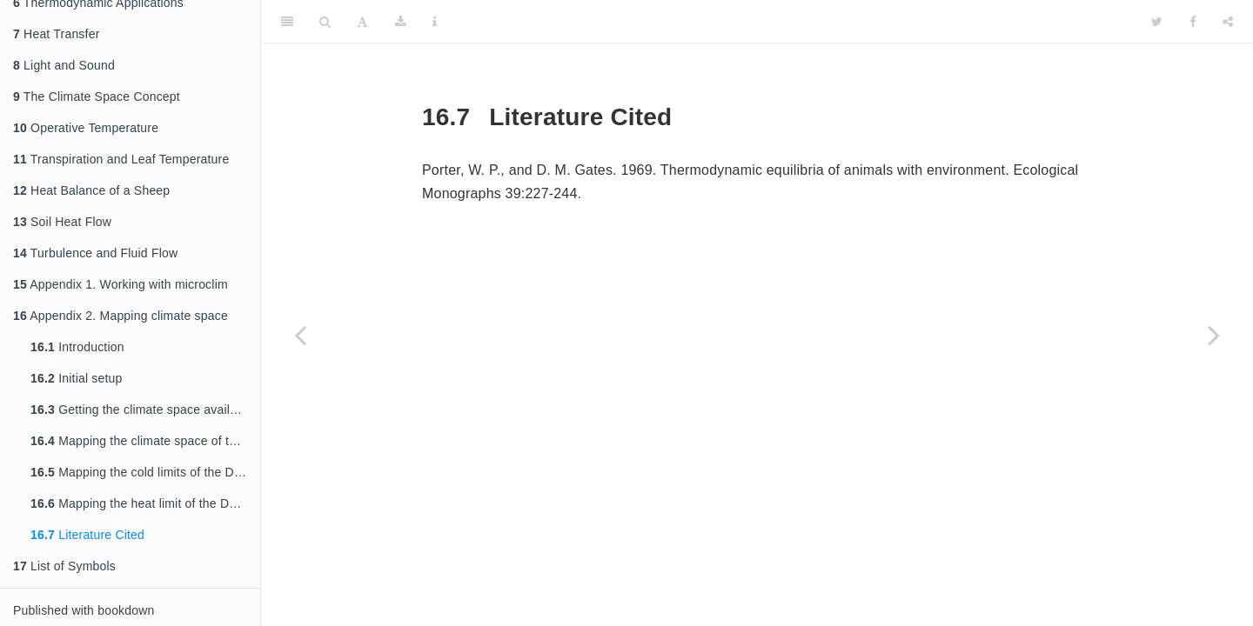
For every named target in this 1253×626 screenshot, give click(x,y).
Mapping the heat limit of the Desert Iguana (145, 503)
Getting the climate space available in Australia (145, 409)
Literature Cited (87, 535)
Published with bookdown (84, 610)
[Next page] (1214, 334)
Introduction (77, 347)
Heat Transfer (56, 34)
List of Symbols (64, 566)
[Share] (1227, 21)
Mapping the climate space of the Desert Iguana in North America (145, 441)
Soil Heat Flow (62, 222)
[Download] (400, 21)
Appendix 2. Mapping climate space (120, 316)
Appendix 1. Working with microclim (120, 284)
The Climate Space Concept (96, 96)
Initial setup (76, 378)
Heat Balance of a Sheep (91, 190)
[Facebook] (1192, 21)
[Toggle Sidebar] (287, 21)
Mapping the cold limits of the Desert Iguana (145, 472)
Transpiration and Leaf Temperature (121, 159)
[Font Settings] (362, 21)
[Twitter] (1157, 21)
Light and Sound (64, 65)
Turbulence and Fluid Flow (95, 253)
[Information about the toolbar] (434, 21)
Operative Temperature (85, 128)
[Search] (325, 21)
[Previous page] (300, 334)
